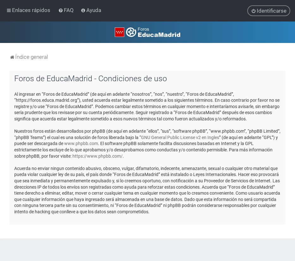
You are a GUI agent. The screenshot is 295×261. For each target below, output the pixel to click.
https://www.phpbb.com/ (97, 155)
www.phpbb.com (81, 143)
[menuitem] (67, 10)
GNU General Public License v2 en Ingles (180, 137)
